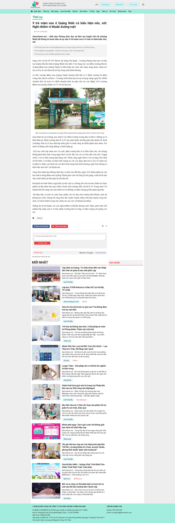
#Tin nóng (133, 4)
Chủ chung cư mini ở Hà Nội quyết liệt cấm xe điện (52, 54)
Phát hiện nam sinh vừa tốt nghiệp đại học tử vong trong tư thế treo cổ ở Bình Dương (64, 47)
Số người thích (101, 253)
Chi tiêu (66, 360)
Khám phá (122, 11)
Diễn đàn (37, 11)
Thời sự (46, 11)
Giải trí (75, 11)
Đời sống (54, 11)
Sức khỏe (83, 11)
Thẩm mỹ (67, 341)
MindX (84, 302)
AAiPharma (78, 479)
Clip (129, 11)
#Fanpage (105, 4)
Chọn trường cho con (71, 302)
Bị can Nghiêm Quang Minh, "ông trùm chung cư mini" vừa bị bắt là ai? (59, 51)
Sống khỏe (67, 380)
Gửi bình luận (42, 243)
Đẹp (98, 11)
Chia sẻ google (61, 226)
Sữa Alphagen (81, 400)
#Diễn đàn (119, 4)
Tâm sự (105, 11)
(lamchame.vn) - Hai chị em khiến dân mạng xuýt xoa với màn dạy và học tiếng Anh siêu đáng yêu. (83, 454)
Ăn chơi (113, 11)
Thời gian (89, 253)
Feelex (75, 360)
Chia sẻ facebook (41, 226)
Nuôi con (67, 479)
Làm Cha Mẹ (65, 11)
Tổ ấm (91, 11)
